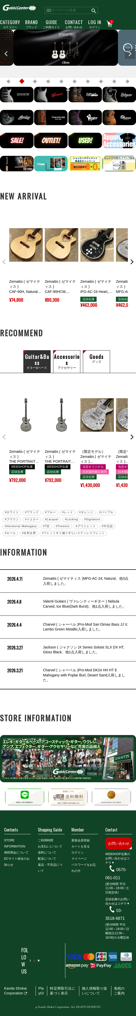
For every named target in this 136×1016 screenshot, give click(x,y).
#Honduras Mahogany (21, 526)
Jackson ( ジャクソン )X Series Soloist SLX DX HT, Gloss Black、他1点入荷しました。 (65, 650)
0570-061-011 (116, 874)
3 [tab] (35, 81)
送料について (47, 852)
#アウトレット (86, 526)
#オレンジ (86, 512)
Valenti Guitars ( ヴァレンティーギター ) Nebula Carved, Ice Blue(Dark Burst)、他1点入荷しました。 (66, 604)
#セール (10, 533)
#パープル (106, 512)
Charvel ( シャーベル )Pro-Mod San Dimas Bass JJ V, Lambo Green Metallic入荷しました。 (67, 627)
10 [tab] (128, 81)
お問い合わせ (74, 24)
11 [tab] (68, 90)
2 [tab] (22, 81)
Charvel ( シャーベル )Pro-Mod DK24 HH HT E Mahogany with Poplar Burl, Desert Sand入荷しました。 (65, 675)
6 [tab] (75, 81)
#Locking (71, 519)
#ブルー (50, 512)
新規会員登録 (80, 840)
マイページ (79, 858)
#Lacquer (52, 519)
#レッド (67, 512)
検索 (94, 10)
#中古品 (107, 526)
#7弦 (46, 526)
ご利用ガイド (51, 24)
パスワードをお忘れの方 (83, 868)
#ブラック (32, 512)
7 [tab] (88, 81)
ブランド (31, 24)
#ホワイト (12, 512)
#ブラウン (12, 519)
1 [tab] (9, 81)
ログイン (94, 24)
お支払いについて (50, 846)
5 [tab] (61, 81)
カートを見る (80, 846)
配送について (47, 858)
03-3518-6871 (115, 914)
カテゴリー (10, 24)
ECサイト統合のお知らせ (17, 862)
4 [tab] (48, 81)
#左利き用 (29, 533)
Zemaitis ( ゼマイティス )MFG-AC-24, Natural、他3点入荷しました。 (67, 581)
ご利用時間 (45, 840)
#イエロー (32, 519)
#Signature (92, 519)
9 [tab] (114, 81)
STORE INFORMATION (14, 843)
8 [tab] (101, 81)
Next (130, 54)
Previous (6, 54)
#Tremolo (63, 526)
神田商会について (16, 852)
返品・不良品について (50, 868)
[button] (4, 262)
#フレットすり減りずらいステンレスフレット (73, 533)
